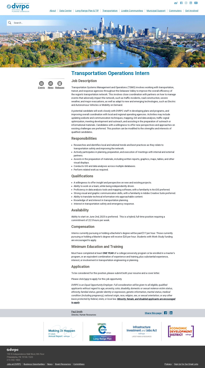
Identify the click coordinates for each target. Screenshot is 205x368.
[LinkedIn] (191, 3)
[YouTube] (196, 3)
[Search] (28, 23)
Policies (168, 364)
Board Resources (63, 364)
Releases (59, 85)
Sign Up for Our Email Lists (186, 364)
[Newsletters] (176, 3)
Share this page (153, 313)
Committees (78, 364)
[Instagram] (186, 3)
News (50, 85)
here (86, 279)
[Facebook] (181, 3)
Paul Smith (76, 311)
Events (41, 85)
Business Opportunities (34, 364)
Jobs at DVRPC (14, 364)
